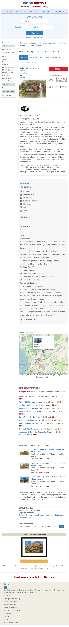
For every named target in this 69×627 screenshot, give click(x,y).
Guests (18, 27)
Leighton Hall (24, 405)
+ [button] (21, 336)
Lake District (39, 515)
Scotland (30, 510)
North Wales (59, 515)
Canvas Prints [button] (45, 11)
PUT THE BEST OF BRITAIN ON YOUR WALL (34, 561)
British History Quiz (11, 602)
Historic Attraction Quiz (12, 604)
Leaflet (51, 372)
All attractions (6, 49)
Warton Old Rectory (27, 402)
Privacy (6, 619)
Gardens (5, 64)
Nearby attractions (53, 57)
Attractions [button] (8, 11)
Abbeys (4, 56)
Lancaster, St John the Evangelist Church (36, 432)
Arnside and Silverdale (28, 420)
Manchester (6, 88)
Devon (21, 515)
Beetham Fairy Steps (27, 408)
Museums (5, 75)
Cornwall (29, 515)
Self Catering (6, 95)
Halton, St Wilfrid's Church (30, 423)
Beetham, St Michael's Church (31, 412)
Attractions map (8, 52)
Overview (23, 57)
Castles (4, 59)
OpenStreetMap (58, 372)
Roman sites (6, 78)
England (42, 43)
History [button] (19, 11)
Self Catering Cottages (28, 43)
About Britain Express (11, 622)
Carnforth (62, 43)
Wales (37, 510)
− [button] (21, 338)
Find (20, 526)
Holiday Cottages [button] (30, 11)
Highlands (49, 515)
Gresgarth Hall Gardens (28, 429)
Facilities (33, 57)
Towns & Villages (8, 81)
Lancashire (52, 43)
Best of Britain (59, 11)
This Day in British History (13, 610)
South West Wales (26, 517)
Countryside (6, 62)
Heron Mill (23, 417)
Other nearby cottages (28, 62)
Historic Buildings (8, 67)
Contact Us (8, 617)
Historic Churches (8, 70)
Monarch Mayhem (10, 607)
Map (41, 57)
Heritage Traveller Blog (12, 599)
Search (34, 33)
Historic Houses (7, 73)
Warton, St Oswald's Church (30, 396)
